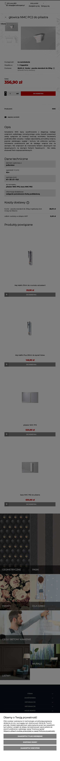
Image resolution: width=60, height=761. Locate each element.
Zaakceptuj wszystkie (30, 748)
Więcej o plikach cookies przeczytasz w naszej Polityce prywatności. (29, 731)
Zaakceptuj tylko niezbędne (30, 736)
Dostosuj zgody (30, 742)
